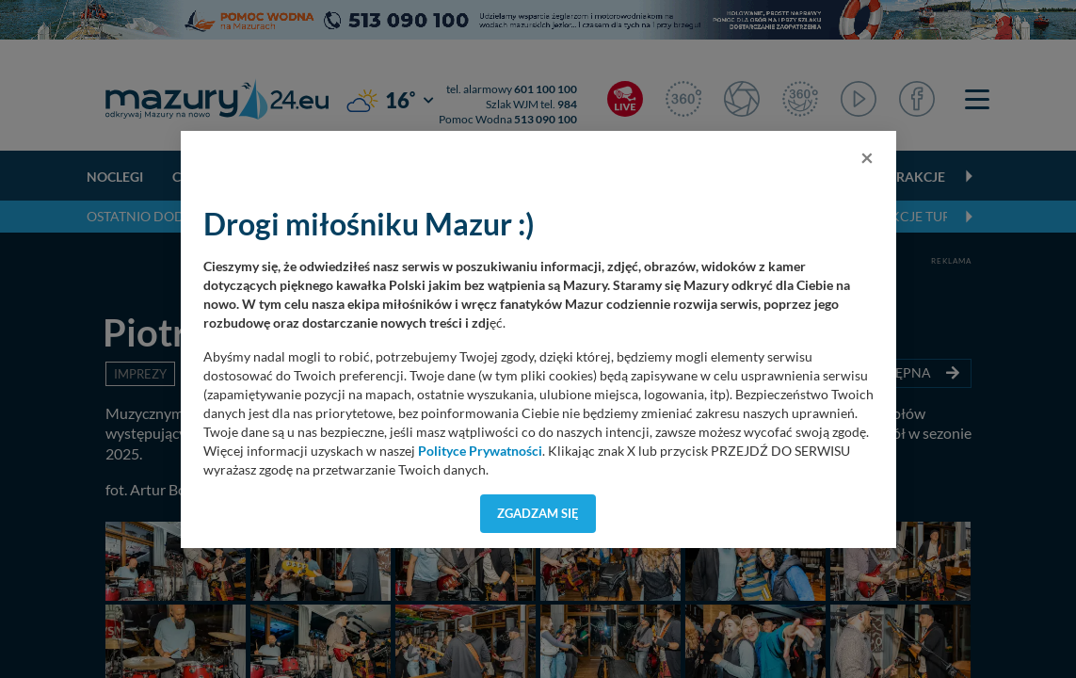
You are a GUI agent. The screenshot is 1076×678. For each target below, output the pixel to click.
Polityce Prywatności (480, 451)
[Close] (867, 157)
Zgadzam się (538, 513)
